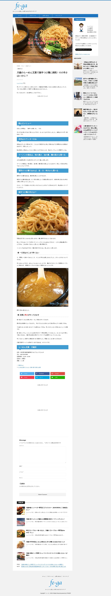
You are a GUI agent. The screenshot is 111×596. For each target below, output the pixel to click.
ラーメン (27, 367)
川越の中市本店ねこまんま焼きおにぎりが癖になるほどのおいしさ (45, 541)
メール (21, 472)
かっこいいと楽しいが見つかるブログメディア (55, 589)
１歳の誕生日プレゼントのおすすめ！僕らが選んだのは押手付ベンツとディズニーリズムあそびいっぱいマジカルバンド (90, 130)
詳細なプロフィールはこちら (82, 54)
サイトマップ (59, 15)
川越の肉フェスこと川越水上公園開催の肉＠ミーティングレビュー (45, 519)
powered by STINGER (66, 593)
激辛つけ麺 (38, 367)
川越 (31, 367)
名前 (20, 466)
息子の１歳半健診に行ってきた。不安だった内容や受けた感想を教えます (90, 81)
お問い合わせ (46, 15)
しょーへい (20, 83)
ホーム (19, 15)
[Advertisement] (42, 108)
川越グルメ (21, 365)
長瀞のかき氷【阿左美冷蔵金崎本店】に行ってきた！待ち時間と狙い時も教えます (43, 566)
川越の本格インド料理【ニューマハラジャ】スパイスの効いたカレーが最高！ (42, 564)
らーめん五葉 (21, 367)
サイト (21, 477)
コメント (21, 445)
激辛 (34, 367)
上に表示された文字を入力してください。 (30, 486)
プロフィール (33, 15)
